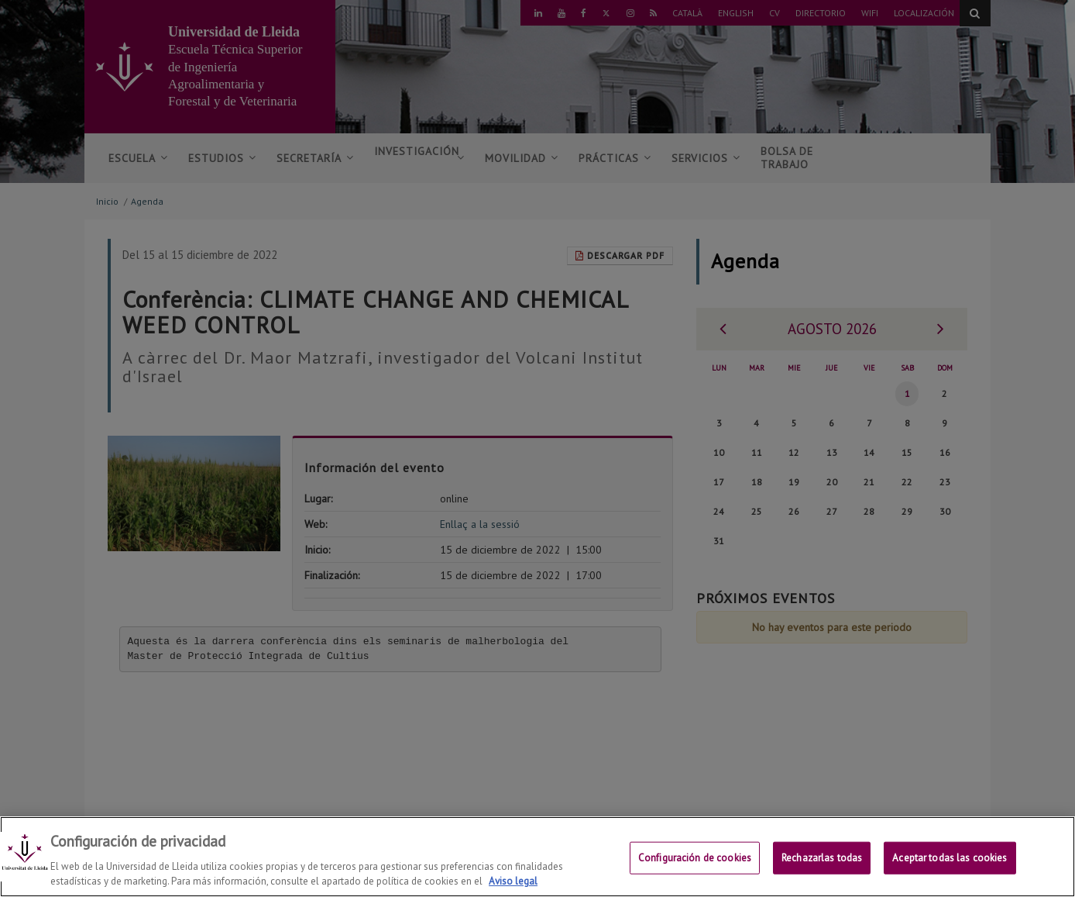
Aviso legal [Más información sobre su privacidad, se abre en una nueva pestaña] (513, 881)
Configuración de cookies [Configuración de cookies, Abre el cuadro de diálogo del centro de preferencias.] (694, 857)
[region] (537, 856)
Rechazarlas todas (821, 857)
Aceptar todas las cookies (949, 857)
